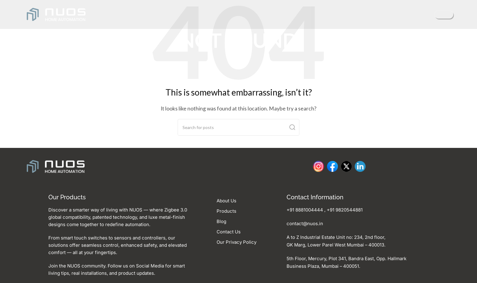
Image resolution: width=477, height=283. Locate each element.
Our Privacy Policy (236, 241)
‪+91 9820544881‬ (345, 210)
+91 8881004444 (305, 210)
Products (226, 211)
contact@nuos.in (305, 223)
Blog (221, 221)
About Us (226, 201)
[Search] (238, 127)
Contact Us (229, 231)
